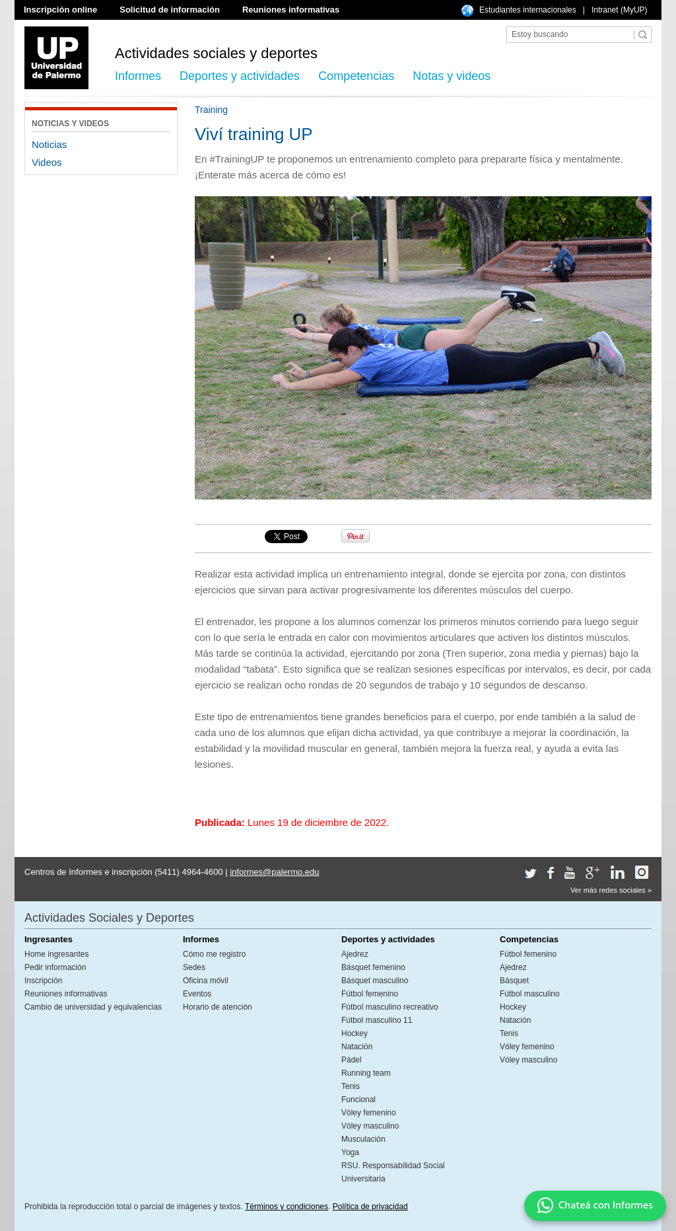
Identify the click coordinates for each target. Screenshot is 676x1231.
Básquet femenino (373, 967)
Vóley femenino (368, 1112)
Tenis (350, 1086)
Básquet (514, 980)
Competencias (356, 76)
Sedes (194, 967)
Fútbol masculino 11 (376, 1020)
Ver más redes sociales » (611, 890)
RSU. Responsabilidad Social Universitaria (393, 1172)
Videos (47, 162)
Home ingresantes (56, 954)
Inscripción (43, 980)
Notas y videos (451, 76)
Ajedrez (354, 954)
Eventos (197, 993)
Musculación (363, 1139)
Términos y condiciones (286, 1206)
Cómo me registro (214, 954)
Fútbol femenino (369, 993)
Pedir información (55, 967)
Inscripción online (60, 10)
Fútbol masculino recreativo (389, 1007)
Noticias (49, 144)
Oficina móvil (205, 980)
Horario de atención (217, 1007)
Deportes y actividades (240, 76)
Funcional (358, 1099)
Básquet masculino (374, 980)
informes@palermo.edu (274, 872)
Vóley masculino (370, 1126)
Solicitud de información (169, 10)
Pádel (351, 1059)
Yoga (350, 1152)
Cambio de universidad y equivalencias (93, 1007)
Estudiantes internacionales (527, 10)
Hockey (354, 1033)
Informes (138, 76)
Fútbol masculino (530, 993)
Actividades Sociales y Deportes (109, 917)
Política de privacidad (370, 1206)
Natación (356, 1046)
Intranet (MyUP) (620, 10)
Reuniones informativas (290, 10)
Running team (366, 1073)
